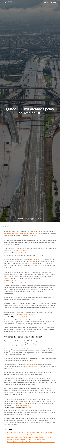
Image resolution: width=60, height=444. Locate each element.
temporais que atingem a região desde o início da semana (22, 233)
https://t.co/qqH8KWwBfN (27, 314)
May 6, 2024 (24, 252)
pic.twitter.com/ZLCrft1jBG (12, 280)
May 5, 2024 (28, 407)
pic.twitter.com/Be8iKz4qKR (22, 405)
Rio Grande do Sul (36, 259)
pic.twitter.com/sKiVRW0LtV (18, 250)
